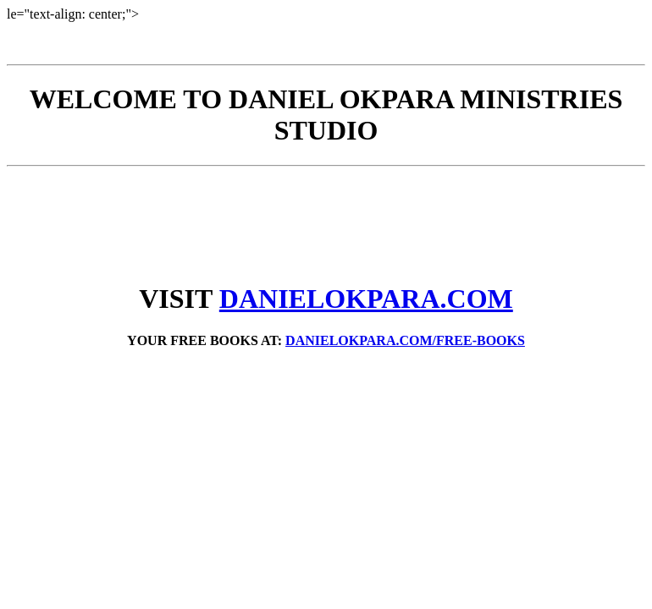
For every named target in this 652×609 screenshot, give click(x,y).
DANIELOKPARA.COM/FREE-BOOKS (405, 340)
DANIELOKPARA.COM (366, 298)
